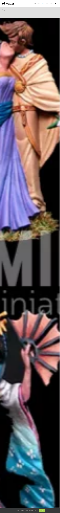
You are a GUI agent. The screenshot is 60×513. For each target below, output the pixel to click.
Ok (42, 510)
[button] (55, 3)
